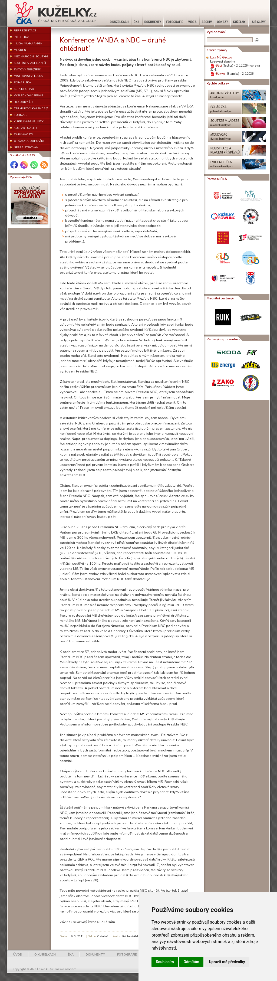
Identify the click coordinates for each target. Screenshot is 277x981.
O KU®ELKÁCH (45, 955)
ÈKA (71, 955)
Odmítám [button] (191, 962)
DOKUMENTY (95, 955)
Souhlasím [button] (165, 962)
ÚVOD (17, 955)
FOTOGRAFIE (127, 955)
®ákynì (221, 74)
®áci (219, 66)
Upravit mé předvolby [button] (227, 962)
